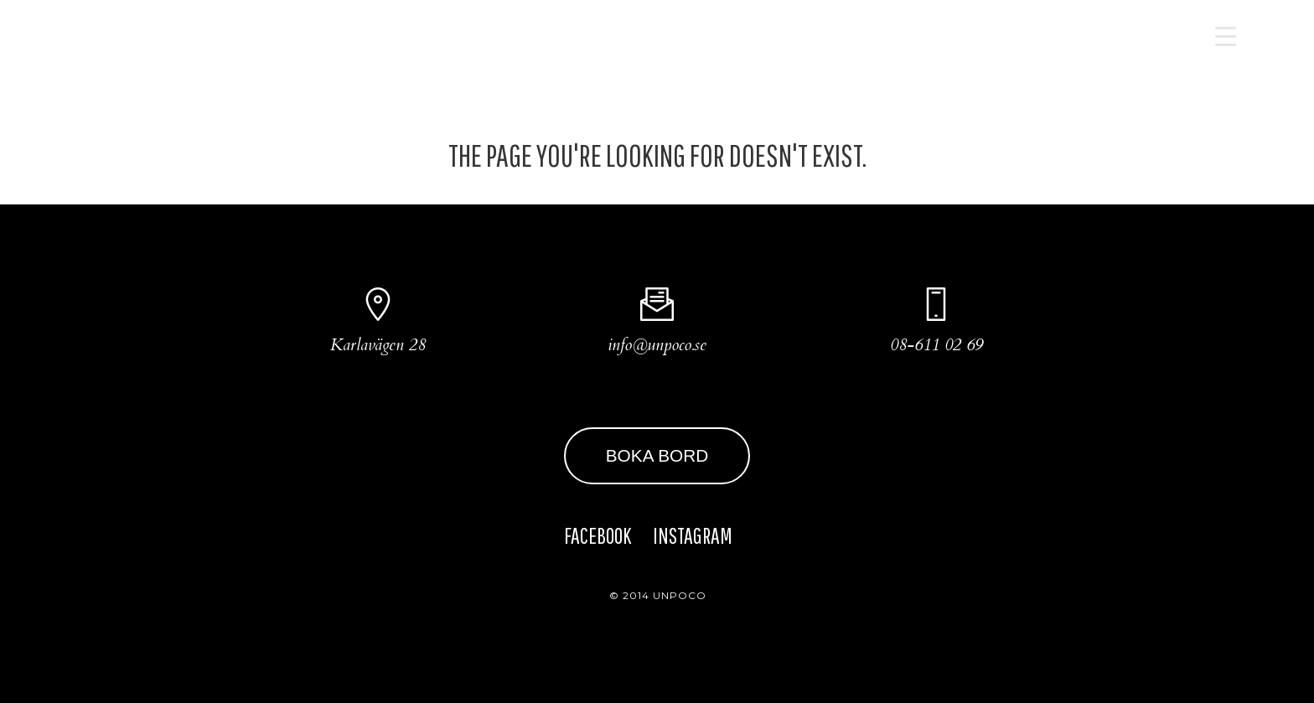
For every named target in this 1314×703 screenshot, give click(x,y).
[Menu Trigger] (1226, 36)
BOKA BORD (657, 455)
